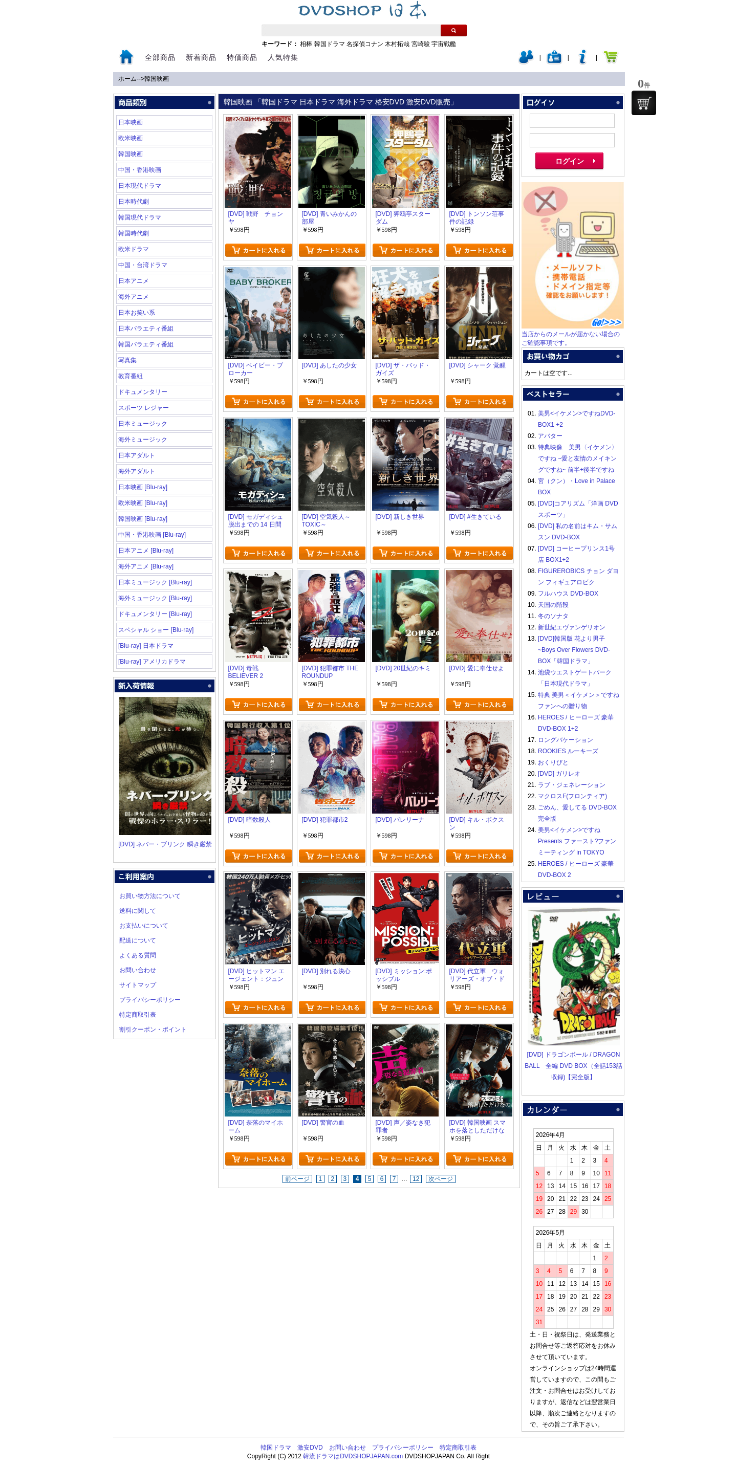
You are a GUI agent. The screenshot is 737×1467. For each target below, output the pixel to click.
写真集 (127, 360)
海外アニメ (133, 296)
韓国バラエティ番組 (146, 344)
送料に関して (137, 910)
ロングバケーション (565, 739)
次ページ (440, 1179)
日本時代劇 (133, 201)
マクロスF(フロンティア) (572, 796)
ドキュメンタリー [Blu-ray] (155, 614)
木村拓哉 (397, 44)
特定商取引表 (137, 1014)
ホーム (127, 78)
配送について (137, 940)
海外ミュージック (142, 439)
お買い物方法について (150, 896)
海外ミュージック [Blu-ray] (155, 598)
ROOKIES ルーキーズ (568, 751)
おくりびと (553, 762)
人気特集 (283, 57)
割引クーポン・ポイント (153, 1029)
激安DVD (309, 1447)
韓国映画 (156, 78)
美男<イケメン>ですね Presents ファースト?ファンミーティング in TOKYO (577, 841)
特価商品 (242, 57)
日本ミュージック (142, 423)
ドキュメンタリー (142, 392)
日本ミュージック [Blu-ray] (155, 582)
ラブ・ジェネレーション (571, 785)
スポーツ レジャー (143, 407)
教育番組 (130, 376)
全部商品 (160, 57)
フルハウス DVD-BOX (568, 593)
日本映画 (130, 122)
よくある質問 (137, 955)
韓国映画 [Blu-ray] (142, 518)
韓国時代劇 (133, 233)
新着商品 (201, 57)
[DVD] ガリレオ (559, 773)
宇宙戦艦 (443, 44)
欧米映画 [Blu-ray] (142, 503)
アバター (550, 436)
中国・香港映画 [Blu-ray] (152, 534)
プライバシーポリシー (150, 999)
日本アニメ (133, 280)
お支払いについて (143, 925)
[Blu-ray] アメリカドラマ (152, 661)
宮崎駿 (420, 44)
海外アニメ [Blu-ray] (146, 566)
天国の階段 (553, 604)
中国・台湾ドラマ (142, 265)
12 (416, 1179)
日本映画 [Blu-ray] (142, 487)
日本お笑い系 (136, 312)
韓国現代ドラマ (139, 217)
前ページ (297, 1179)
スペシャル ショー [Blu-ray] (155, 629)
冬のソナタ (553, 616)
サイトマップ (137, 985)
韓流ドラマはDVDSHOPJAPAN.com (353, 1456)
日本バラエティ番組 (146, 328)
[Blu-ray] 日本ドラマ (146, 645)
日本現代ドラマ (139, 185)
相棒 (306, 44)
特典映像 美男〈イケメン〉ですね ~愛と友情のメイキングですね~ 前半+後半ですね (578, 458)
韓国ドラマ (329, 44)
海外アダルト (136, 471)
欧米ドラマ (133, 249)
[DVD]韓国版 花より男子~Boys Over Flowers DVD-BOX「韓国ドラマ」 (574, 650)
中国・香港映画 (139, 169)
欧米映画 (130, 138)
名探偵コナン (364, 44)
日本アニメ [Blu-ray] (146, 550)
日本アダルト (136, 455)
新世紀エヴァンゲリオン (571, 627)
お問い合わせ (137, 970)
